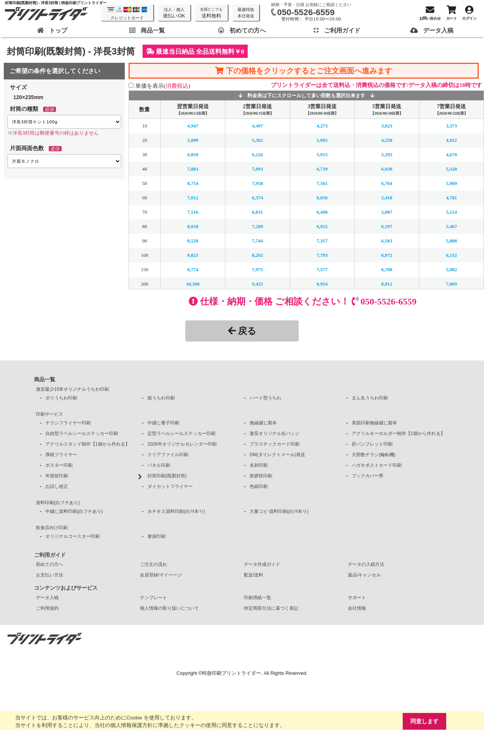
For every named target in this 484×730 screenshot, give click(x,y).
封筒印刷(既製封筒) (167, 475)
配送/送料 (253, 575)
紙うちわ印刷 (161, 398)
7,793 (321, 255)
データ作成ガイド (262, 564)
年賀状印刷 (56, 475)
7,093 (257, 168)
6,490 (321, 212)
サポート (357, 597)
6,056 (321, 197)
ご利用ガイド (50, 555)
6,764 (386, 183)
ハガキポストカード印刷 (377, 465)
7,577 (321, 269)
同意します (424, 721)
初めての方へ (49, 564)
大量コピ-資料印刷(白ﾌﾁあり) (279, 511)
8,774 (192, 269)
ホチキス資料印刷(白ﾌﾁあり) (176, 511)
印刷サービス (49, 414)
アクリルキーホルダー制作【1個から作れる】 (398, 433)
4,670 (451, 154)
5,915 (321, 154)
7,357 (321, 240)
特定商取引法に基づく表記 (271, 608)
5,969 (451, 183)
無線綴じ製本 (263, 423)
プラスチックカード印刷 (274, 444)
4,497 (257, 125)
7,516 (192, 212)
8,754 (192, 183)
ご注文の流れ (153, 564)
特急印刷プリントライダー (231, 673)
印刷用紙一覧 (257, 597)
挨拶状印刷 (261, 475)
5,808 (451, 240)
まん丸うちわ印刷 (370, 398)
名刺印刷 (259, 465)
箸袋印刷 (156, 536)
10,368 (193, 283)
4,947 (192, 125)
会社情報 (357, 608)
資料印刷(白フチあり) (58, 502)
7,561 (321, 183)
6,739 (321, 168)
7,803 (192, 168)
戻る (242, 331)
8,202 (257, 255)
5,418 (386, 197)
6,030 (386, 168)
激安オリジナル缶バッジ (274, 433)
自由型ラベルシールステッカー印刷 (81, 433)
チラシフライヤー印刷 (68, 423)
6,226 (257, 154)
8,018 (192, 226)
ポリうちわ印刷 (61, 398)
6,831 (257, 212)
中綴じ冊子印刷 (163, 423)
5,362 (257, 140)
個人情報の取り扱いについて (169, 608)
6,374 (257, 197)
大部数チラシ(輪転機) (374, 454)
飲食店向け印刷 (52, 527)
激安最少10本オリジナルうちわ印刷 (72, 389)
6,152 (451, 255)
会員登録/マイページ (161, 575)
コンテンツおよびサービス (66, 588)
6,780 (386, 269)
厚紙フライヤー (61, 454)
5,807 (386, 212)
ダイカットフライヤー (170, 486)
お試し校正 (56, 486)
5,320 (451, 168)
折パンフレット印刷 (372, 444)
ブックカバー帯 (367, 475)
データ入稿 (47, 597)
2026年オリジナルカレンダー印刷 (182, 444)
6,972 (386, 255)
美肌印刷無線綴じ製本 (374, 423)
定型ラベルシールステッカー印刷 (181, 433)
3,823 (386, 125)
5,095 (321, 140)
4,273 (321, 125)
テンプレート (153, 597)
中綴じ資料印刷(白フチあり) (74, 511)
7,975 (257, 269)
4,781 (451, 197)
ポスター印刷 (59, 465)
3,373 (451, 125)
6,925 (321, 226)
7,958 (257, 183)
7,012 (192, 197)
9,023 (192, 255)
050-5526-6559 (306, 12)
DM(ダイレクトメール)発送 (277, 454)
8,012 (386, 283)
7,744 (257, 240)
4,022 (451, 140)
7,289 (257, 226)
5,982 (451, 269)
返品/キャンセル (364, 575)
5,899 (192, 140)
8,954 (321, 283)
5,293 (386, 154)
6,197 (386, 226)
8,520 (192, 240)
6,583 (386, 240)
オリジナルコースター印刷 (72, 536)
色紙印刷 (259, 486)
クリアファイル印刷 (167, 454)
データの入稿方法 (366, 564)
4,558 (386, 140)
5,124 (451, 212)
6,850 (192, 154)
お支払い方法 (49, 575)
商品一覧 (44, 379)
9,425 (257, 283)
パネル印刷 (158, 465)
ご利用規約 (47, 608)
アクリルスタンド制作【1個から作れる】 (87, 444)
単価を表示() (162, 86)
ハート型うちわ (265, 398)
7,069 (451, 283)
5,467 (451, 226)
